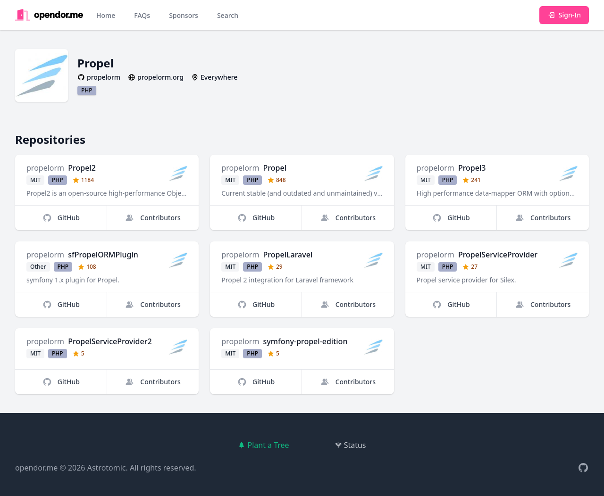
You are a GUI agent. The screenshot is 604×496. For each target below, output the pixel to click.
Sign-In (564, 14)
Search (227, 15)
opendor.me (36, 468)
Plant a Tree (263, 445)
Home (105, 15)
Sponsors (183, 15)
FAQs (142, 15)
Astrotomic (106, 468)
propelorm (45, 168)
